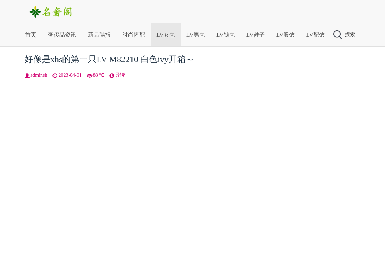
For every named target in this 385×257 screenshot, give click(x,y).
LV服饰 (285, 35)
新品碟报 (99, 35)
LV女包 (165, 35)
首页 (30, 35)
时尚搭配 (133, 35)
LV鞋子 (255, 35)
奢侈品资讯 (62, 35)
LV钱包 (225, 35)
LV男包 (195, 35)
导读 (120, 75)
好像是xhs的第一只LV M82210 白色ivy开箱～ (109, 59)
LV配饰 (315, 35)
